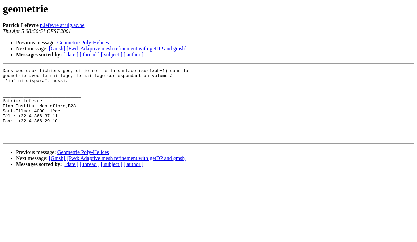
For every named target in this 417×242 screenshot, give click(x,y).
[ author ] (134, 54)
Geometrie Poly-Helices (83, 42)
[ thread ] (90, 54)
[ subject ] (111, 54)
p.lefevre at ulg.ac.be (62, 25)
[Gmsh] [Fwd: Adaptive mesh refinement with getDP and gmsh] (118, 48)
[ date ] (70, 54)
